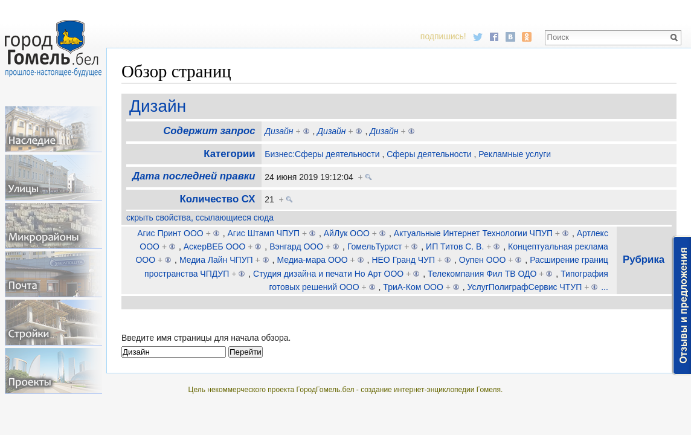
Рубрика (643, 259)
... (604, 287)
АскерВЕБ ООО (215, 246)
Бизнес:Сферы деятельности (322, 154)
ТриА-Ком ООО (413, 287)
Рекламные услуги (514, 154)
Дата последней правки (193, 176)
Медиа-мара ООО (312, 260)
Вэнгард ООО (296, 246)
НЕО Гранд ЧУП (403, 260)
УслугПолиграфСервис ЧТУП (525, 287)
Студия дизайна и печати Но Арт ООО (328, 274)
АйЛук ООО (347, 233)
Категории (229, 154)
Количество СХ (217, 199)
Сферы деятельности (429, 154)
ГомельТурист (374, 246)
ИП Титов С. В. (455, 246)
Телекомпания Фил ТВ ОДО (482, 274)
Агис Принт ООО (170, 233)
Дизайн (157, 106)
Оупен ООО (482, 260)
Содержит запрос (209, 131)
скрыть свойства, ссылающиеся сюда (200, 217)
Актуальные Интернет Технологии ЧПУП (473, 233)
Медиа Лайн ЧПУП (216, 260)
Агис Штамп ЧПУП (264, 233)
